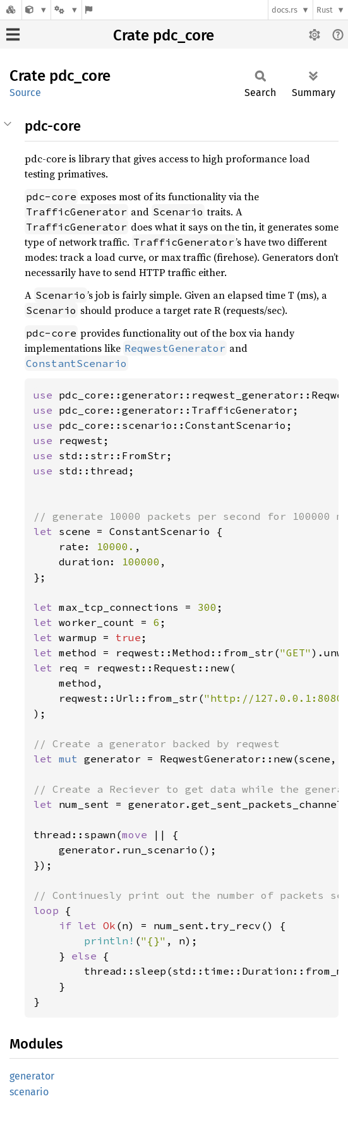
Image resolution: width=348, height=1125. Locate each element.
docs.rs (284, 10)
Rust (324, 10)
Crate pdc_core (163, 35)
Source (25, 93)
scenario (29, 1092)
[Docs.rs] (10, 10)
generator (31, 1076)
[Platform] (66, 10)
